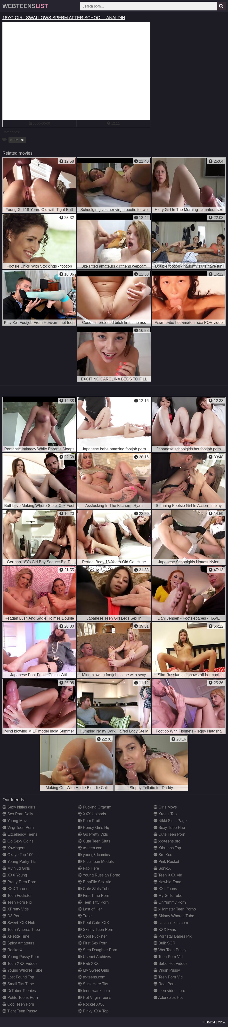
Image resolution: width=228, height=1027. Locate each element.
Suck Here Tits (93, 984)
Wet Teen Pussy (170, 950)
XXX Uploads (92, 814)
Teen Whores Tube (21, 929)
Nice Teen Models (96, 861)
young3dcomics (94, 855)
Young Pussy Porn (20, 957)
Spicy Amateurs (18, 943)
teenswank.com (94, 991)
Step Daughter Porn (97, 950)
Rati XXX (88, 963)
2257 (222, 1022)
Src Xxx (163, 855)
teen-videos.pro (169, 991)
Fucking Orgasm (94, 807)
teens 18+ (17, 140)
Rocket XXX (91, 1004)
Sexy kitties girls (18, 807)
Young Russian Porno (99, 875)
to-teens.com (91, 977)
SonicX (162, 868)
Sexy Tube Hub (169, 827)
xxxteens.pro (167, 841)
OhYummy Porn (170, 902)
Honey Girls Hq (93, 827)
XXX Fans (165, 929)
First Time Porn (93, 895)
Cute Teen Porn (169, 834)
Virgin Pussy (167, 970)
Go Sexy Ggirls (17, 841)
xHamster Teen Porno (175, 909)
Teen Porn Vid (168, 957)
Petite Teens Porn (20, 997)
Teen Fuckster (17, 895)
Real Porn (165, 984)
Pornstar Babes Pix (173, 936)
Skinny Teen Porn (95, 929)
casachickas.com (171, 923)
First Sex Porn (92, 943)
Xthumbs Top (167, 848)
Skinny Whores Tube (174, 916)
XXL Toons (165, 889)
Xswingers (13, 848)
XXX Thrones (16, 889)
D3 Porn (12, 916)
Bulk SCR (164, 943)
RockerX (12, 950)
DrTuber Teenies (19, 991)
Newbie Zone (167, 882)
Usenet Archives (94, 957)
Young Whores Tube (22, 970)
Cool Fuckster (92, 936)
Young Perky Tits (19, 861)
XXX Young (14, 875)
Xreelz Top (165, 814)
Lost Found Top (18, 977)
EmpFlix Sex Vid (94, 882)
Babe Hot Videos (170, 963)
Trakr (85, 916)
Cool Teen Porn (18, 1004)
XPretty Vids (15, 909)
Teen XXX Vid (168, 875)
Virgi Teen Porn (18, 827)
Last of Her (90, 909)
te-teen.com (90, 848)
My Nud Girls (16, 868)
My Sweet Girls (93, 970)
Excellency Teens (19, 834)
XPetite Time (15, 936)
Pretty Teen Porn (19, 882)
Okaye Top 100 (17, 855)
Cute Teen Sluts (94, 841)
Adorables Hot (168, 997)
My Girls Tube (168, 895)
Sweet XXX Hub (18, 923)
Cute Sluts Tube (94, 889)
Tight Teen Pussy (19, 1011)
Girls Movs (165, 807)
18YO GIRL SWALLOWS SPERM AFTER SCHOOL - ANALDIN (63, 17)
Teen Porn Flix (17, 902)
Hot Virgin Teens (94, 997)
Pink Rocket (166, 861)
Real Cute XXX (93, 923)
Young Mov (14, 821)
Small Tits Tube (18, 984)
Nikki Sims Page (170, 821)
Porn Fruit (89, 821)
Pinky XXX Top (93, 1011)
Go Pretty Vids (93, 834)
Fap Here (88, 868)
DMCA (210, 1022)
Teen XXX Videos (19, 963)
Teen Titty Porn (93, 902)
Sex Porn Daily (17, 814)
